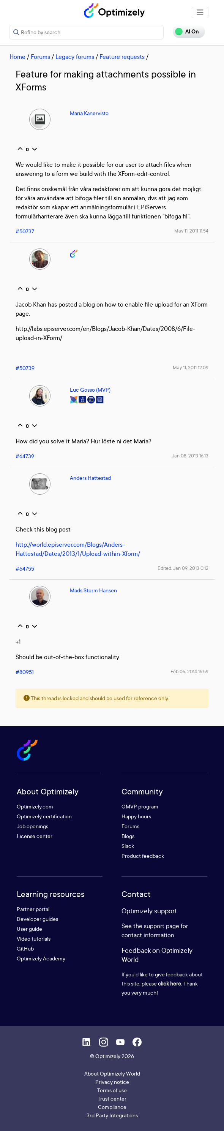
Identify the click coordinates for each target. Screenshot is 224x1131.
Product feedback (142, 855)
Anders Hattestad (90, 477)
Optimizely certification (44, 816)
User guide (29, 928)
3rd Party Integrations (112, 1115)
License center (34, 836)
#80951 (25, 671)
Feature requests (122, 56)
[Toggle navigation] (200, 12)
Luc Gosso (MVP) (90, 389)
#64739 (25, 456)
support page (161, 926)
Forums (40, 56)
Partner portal (33, 909)
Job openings (32, 826)
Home (17, 56)
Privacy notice (112, 1081)
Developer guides (37, 918)
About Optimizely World (112, 1073)
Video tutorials (33, 938)
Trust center (112, 1098)
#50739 (25, 368)
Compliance (112, 1106)
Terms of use (112, 1090)
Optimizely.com (35, 806)
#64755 (25, 568)
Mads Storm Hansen (93, 590)
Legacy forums (74, 56)
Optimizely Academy (41, 958)
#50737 (25, 231)
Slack (127, 845)
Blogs (127, 836)
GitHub (25, 948)
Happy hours (136, 816)
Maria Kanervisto (89, 113)
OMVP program (139, 806)
